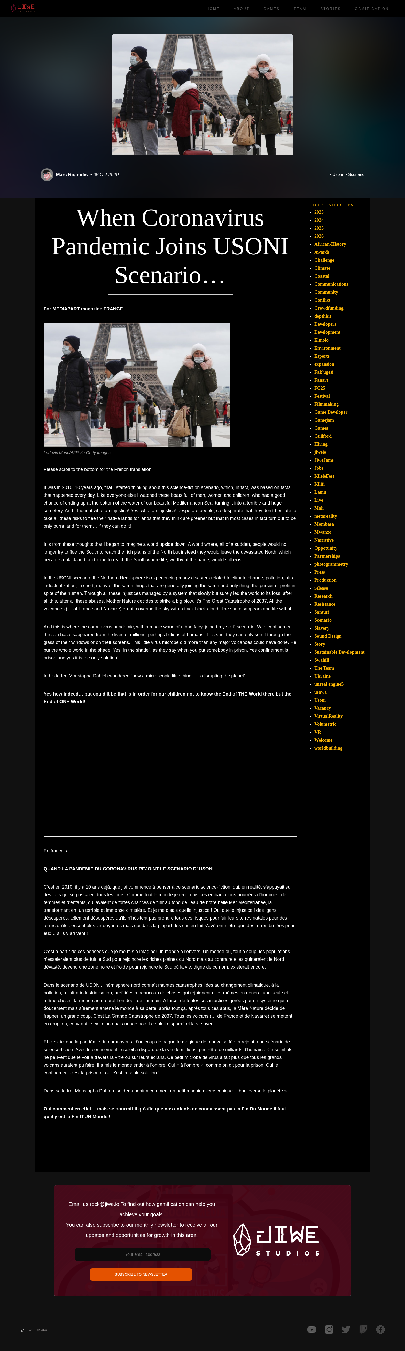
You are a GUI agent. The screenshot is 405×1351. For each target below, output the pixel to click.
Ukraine (322, 676)
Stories (330, 9)
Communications (331, 284)
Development (327, 332)
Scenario (356, 174)
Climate (322, 268)
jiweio (320, 452)
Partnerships (327, 556)
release (321, 588)
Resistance (324, 604)
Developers (325, 324)
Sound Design (328, 636)
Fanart (321, 380)
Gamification (372, 9)
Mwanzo (322, 532)
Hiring (321, 444)
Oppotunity (325, 548)
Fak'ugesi (323, 372)
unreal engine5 (329, 684)
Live (318, 500)
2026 (319, 236)
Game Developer (330, 412)
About (242, 9)
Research (323, 596)
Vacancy (322, 708)
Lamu (320, 492)
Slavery (321, 628)
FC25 (319, 388)
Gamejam (324, 420)
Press (319, 572)
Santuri (321, 612)
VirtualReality (328, 716)
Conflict (322, 300)
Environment (327, 348)
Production (325, 580)
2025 (319, 228)
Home (213, 9)
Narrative (324, 540)
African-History (330, 244)
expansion (324, 364)
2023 (319, 212)
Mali (319, 508)
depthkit (322, 316)
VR (317, 732)
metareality (325, 516)
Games (271, 9)
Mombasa (324, 524)
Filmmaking (326, 404)
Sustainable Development (339, 652)
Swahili (321, 660)
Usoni (337, 174)
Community (326, 292)
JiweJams (324, 460)
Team (300, 9)
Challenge (324, 260)
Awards (322, 252)
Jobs (318, 468)
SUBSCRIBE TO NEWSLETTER (141, 1274)
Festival (322, 396)
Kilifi (319, 484)
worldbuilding (328, 748)
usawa (320, 692)
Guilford (323, 436)
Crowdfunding (329, 308)
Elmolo (321, 340)
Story (319, 644)
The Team (324, 668)
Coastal (321, 276)
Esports (322, 356)
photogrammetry (331, 564)
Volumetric (325, 724)
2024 (319, 220)
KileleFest (324, 476)
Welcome (323, 740)
